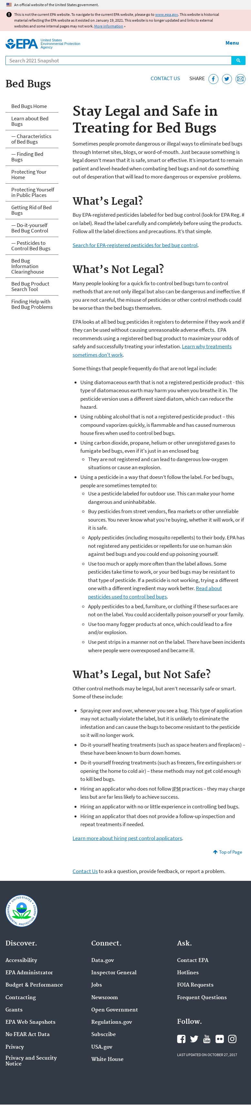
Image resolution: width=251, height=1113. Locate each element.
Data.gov (102, 961)
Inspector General (113, 973)
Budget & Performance (34, 985)
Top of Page (230, 852)
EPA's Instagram (232, 1039)
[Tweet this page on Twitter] (227, 79)
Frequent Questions (202, 998)
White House (107, 1060)
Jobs (96, 985)
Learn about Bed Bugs (29, 121)
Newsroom (104, 998)
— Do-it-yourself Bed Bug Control (29, 228)
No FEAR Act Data (27, 1035)
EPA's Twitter (194, 1039)
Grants (14, 1010)
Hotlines (188, 973)
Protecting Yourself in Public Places (32, 192)
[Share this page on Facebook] (213, 79)
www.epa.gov (166, 14)
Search (238, 60)
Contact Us (165, 78)
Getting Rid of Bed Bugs (31, 210)
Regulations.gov (111, 1022)
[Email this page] (241, 79)
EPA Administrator (29, 973)
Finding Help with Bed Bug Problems (32, 304)
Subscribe (103, 1035)
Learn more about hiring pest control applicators (127, 838)
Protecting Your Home (28, 174)
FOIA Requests (195, 985)
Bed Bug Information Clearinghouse (27, 266)
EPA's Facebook (181, 1039)
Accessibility (21, 961)
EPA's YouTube (207, 1039)
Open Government (114, 1010)
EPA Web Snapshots (30, 1022)
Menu (232, 42)
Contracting (20, 998)
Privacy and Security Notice (31, 1061)
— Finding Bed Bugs (27, 156)
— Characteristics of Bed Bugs (31, 139)
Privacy (14, 1047)
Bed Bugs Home (29, 106)
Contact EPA (192, 961)
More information (108, 26)
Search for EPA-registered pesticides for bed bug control (135, 245)
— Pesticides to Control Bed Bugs (30, 245)
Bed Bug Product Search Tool (30, 286)
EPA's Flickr (220, 1039)
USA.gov (101, 1047)
